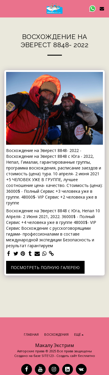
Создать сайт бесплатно (75, 355)
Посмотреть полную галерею (45, 267)
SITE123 (47, 355)
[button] (6, 8)
